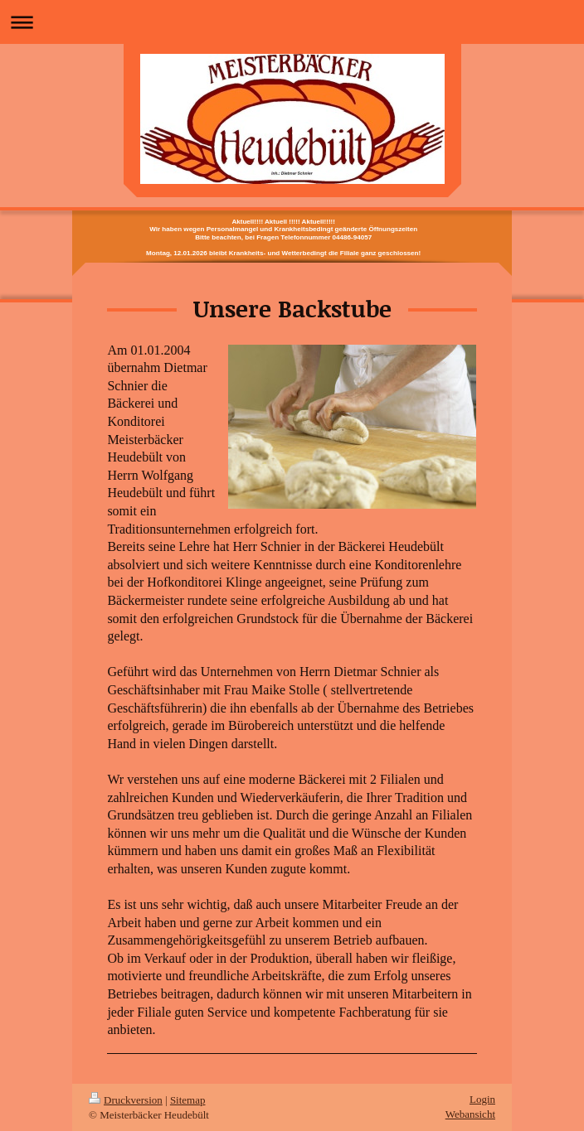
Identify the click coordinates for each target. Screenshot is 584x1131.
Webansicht (470, 1114)
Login (482, 1099)
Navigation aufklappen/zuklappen (292, 22)
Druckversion (126, 1100)
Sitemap (188, 1100)
